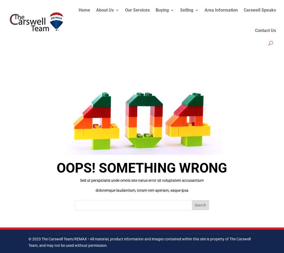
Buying (162, 10)
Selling (186, 10)
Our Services (137, 10)
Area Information (221, 10)
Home (84, 10)
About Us (105, 10)
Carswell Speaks (260, 10)
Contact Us (265, 30)
